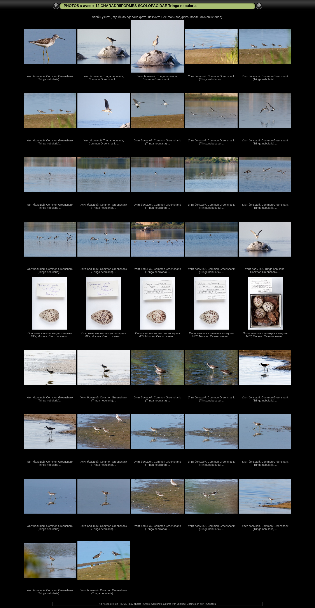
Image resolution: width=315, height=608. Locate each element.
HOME (123, 604)
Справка (211, 604)
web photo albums (161, 604)
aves (87, 6)
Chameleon (193, 604)
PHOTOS (71, 6)
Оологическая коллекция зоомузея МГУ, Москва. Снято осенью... (50, 335)
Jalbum (181, 604)
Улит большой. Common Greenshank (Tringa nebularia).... (50, 78)
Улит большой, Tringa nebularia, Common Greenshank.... (104, 78)
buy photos (135, 604)
